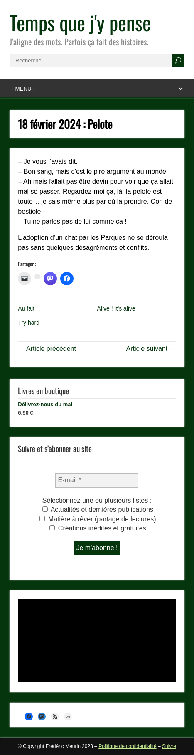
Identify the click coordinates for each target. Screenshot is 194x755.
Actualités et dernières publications (97, 509)
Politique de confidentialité (127, 746)
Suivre (169, 746)
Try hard (28, 322)
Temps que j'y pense (80, 22)
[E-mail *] (96, 480)
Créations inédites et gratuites (97, 528)
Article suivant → (151, 348)
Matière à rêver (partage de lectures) (97, 519)
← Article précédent (47, 348)
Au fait (26, 308)
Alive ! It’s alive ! (117, 308)
